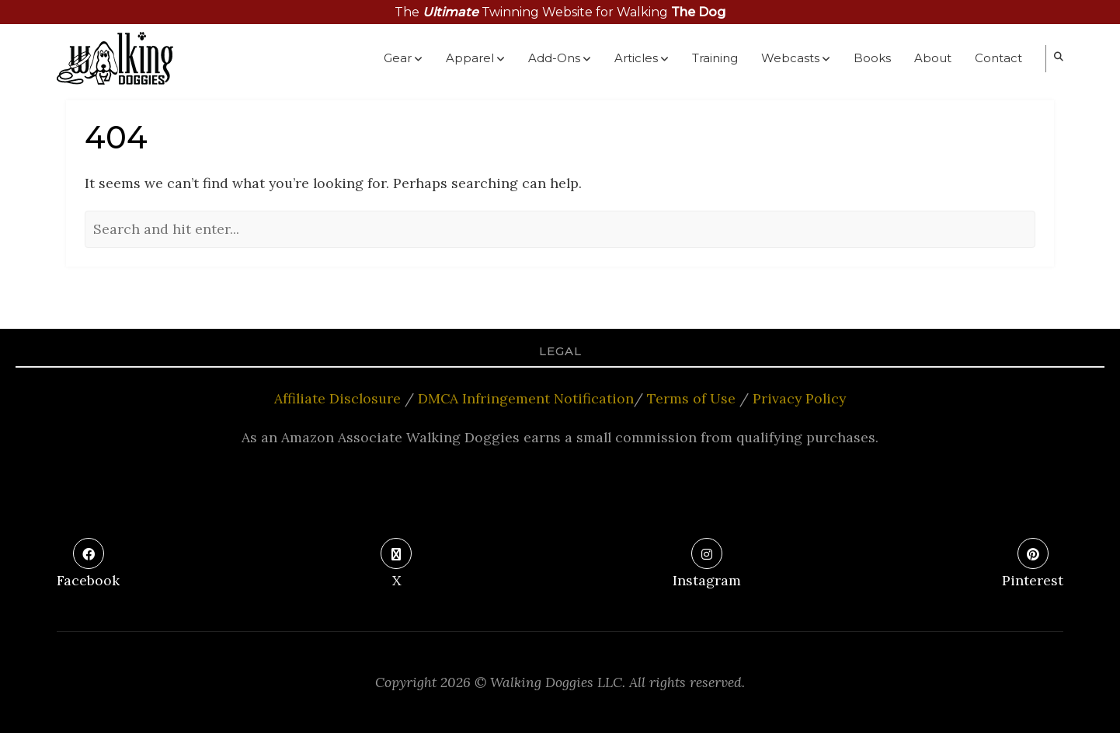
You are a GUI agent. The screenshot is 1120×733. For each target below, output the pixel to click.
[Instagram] (707, 565)
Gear (403, 59)
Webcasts (795, 59)
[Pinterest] (1032, 565)
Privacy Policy (799, 398)
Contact (998, 58)
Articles (641, 59)
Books (872, 58)
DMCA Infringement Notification (526, 398)
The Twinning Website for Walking (560, 12)
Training (715, 58)
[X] (396, 565)
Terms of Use (691, 398)
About (932, 58)
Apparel (475, 59)
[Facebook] (88, 565)
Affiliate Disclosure (337, 398)
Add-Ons (559, 59)
